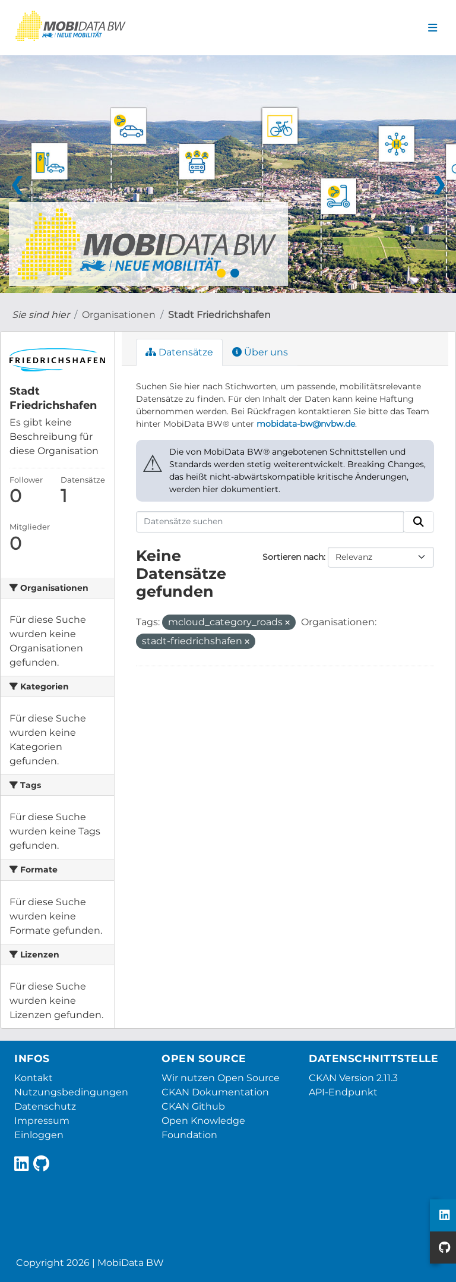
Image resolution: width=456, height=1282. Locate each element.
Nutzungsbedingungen (71, 1092)
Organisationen (119, 314)
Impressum (41, 1120)
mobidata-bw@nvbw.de (305, 423)
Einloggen (39, 1135)
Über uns (260, 352)
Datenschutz (45, 1106)
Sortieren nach (293, 557)
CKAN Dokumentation (215, 1092)
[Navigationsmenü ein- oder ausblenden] (432, 28)
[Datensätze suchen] (270, 522)
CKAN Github (193, 1106)
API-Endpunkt (343, 1092)
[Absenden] (418, 522)
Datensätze (179, 352)
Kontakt (33, 1077)
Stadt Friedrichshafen (219, 314)
